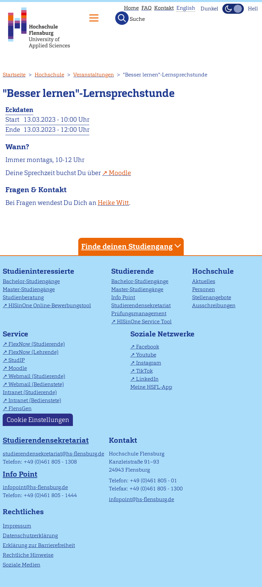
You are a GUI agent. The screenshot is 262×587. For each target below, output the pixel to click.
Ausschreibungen (213, 305)
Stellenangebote (211, 297)
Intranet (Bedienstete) (34, 400)
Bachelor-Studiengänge (31, 281)
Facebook (147, 346)
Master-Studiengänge (29, 289)
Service (15, 334)
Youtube (146, 354)
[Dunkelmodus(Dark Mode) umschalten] (233, 9)
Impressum (17, 525)
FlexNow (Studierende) (36, 344)
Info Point (123, 297)
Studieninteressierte (38, 271)
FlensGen (20, 408)
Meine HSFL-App (151, 386)
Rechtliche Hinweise (28, 554)
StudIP (16, 360)
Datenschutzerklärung (30, 535)
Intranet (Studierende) (30, 392)
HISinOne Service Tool (144, 321)
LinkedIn (147, 378)
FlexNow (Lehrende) (33, 352)
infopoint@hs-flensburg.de (35, 487)
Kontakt (164, 7)
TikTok (144, 370)
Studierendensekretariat (141, 305)
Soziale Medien (21, 564)
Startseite (14, 74)
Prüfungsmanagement (138, 313)
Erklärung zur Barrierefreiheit (39, 545)
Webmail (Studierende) (36, 376)
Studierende (132, 271)
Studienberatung (23, 297)
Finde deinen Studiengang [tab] (132, 246)
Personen (203, 289)
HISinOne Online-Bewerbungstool (49, 305)
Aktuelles (203, 281)
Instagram (148, 362)
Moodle (120, 173)
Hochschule (49, 74)
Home (131, 7)
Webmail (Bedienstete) (36, 384)
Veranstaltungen (93, 74)
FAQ (146, 7)
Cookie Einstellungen (38, 420)
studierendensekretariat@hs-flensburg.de (53, 453)
